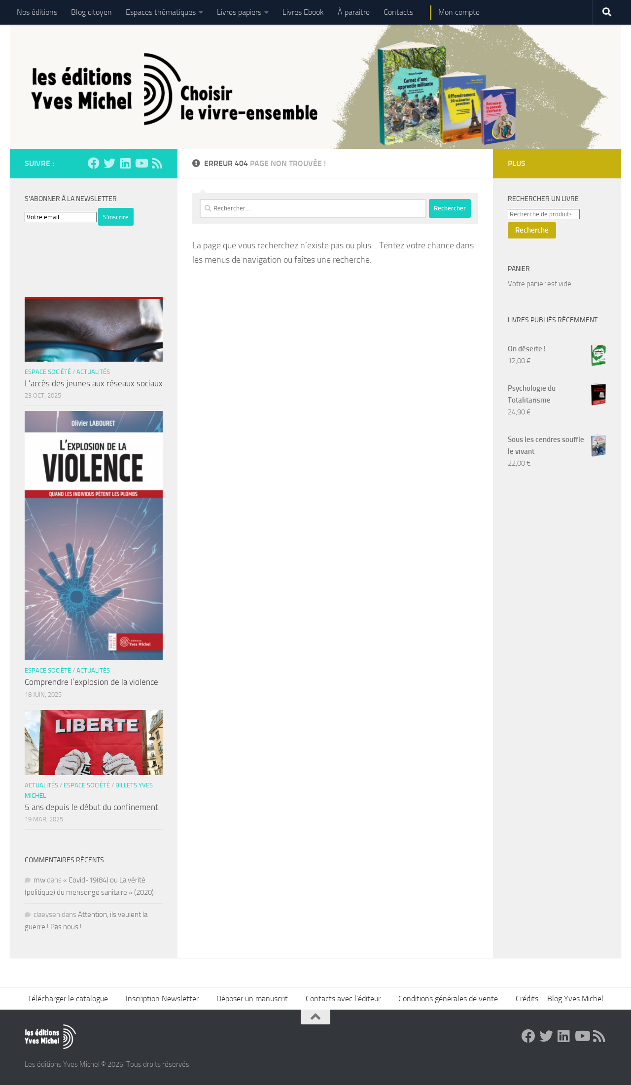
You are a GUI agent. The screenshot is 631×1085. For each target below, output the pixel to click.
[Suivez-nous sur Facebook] (94, 163)
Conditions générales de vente (448, 998)
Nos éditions (37, 12)
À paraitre (354, 12)
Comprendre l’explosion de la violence (91, 682)
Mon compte (459, 12)
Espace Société (48, 371)
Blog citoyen (91, 12)
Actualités (93, 371)
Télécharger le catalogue (68, 998)
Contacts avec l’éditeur (343, 998)
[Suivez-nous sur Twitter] (109, 163)
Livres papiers (239, 12)
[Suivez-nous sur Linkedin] (125, 163)
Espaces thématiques (161, 12)
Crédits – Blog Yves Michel (559, 998)
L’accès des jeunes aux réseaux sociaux (94, 383)
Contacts (398, 12)
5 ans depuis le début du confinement (91, 807)
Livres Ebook (303, 12)
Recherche (532, 230)
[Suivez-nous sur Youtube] (141, 163)
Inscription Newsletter (162, 998)
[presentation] (100, 245)
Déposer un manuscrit (252, 998)
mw (39, 880)
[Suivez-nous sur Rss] (157, 163)
